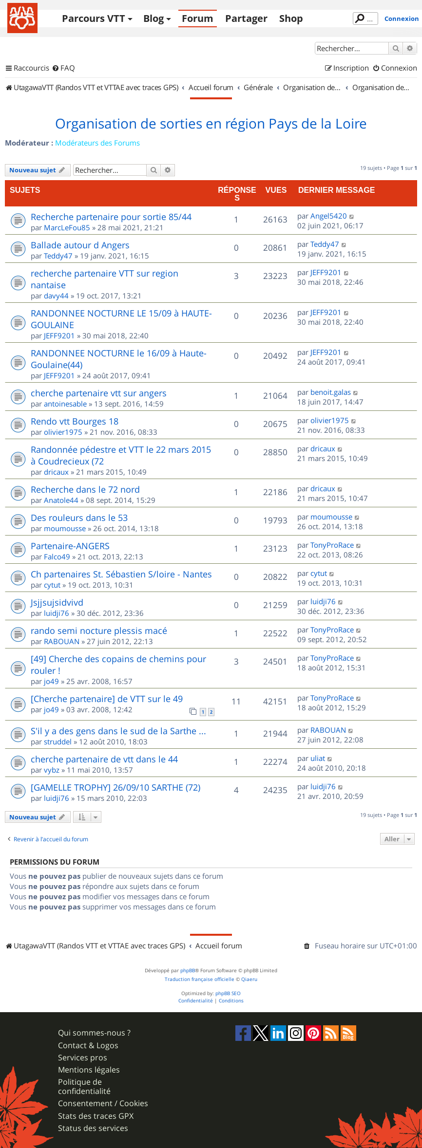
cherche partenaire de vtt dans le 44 (104, 759)
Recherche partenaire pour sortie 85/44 (111, 216)
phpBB (187, 970)
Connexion (401, 18)
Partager (246, 18)
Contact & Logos (88, 1045)
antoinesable (65, 403)
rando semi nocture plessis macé (99, 630)
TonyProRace (332, 545)
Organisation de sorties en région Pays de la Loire (211, 123)
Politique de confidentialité (84, 1086)
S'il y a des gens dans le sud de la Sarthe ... (118, 731)
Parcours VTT (93, 18)
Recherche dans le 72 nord (85, 489)
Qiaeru (249, 979)
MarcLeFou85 (67, 227)
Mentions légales (89, 1069)
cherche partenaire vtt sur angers (99, 393)
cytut (52, 585)
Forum (197, 18)
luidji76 (56, 613)
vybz (51, 770)
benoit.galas (330, 392)
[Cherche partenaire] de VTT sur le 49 (107, 698)
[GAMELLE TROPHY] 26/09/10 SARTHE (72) (115, 787)
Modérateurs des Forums (97, 143)
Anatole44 (61, 500)
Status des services (93, 1128)
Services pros (82, 1057)
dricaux (56, 472)
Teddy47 (58, 255)
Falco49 (57, 556)
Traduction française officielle (199, 979)
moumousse (65, 528)
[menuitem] (63, 68)
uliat (317, 758)
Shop (291, 18)
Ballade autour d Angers (80, 245)
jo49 (51, 681)
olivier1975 (63, 432)
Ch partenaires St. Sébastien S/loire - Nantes (121, 574)
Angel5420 (328, 216)
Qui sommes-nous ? (94, 1032)
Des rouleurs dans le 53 (79, 517)
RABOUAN (61, 641)
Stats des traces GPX (96, 1116)
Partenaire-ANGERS (70, 546)
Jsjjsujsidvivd (57, 602)
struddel (58, 741)
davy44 (56, 295)
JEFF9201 (326, 272)
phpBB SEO (228, 993)
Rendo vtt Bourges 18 (74, 421)
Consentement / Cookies (103, 1103)
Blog (153, 18)
